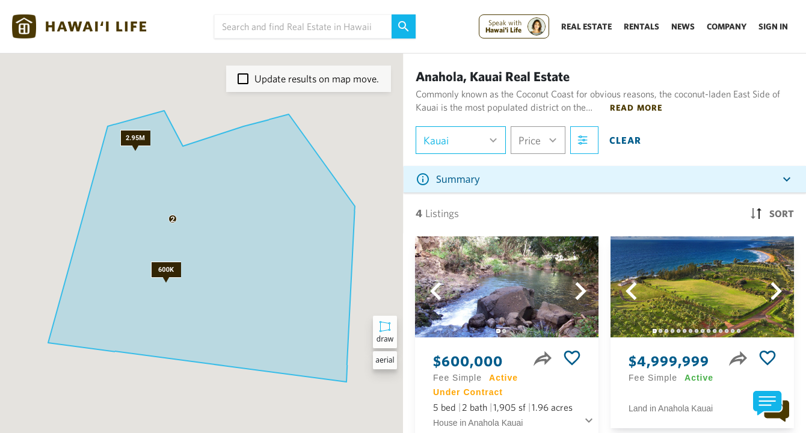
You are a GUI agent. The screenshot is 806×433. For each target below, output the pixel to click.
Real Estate (586, 26)
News (683, 26)
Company (726, 26)
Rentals (641, 26)
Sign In (773, 26)
